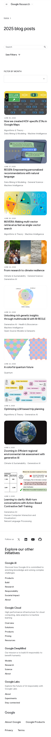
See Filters (13, 54)
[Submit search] (45, 47)
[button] (25, 79)
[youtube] (33, 539)
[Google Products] (35, 722)
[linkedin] (26, 539)
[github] (40, 539)
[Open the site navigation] (6, 4)
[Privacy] (9, 730)
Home (6, 18)
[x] (19, 539)
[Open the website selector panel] (32, 4)
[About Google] (13, 722)
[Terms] (21, 730)
